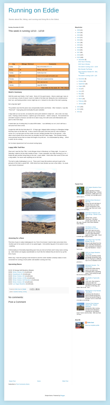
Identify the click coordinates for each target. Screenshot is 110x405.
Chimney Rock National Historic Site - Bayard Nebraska (92, 305)
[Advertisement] (38, 364)
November (82, 79)
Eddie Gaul (90, 322)
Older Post (65, 381)
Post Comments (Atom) (22, 384)
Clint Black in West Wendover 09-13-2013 (91, 227)
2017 (78, 52)
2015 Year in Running (84, 61)
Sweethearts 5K (18, 274)
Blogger (62, 395)
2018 (78, 50)
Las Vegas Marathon (19, 284)
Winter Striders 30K (19, 282)
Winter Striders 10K (19, 276)
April (80, 96)
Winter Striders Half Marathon (22, 280)
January (81, 103)
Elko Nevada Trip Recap (85, 69)
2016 (78, 55)
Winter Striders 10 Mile (20, 278)
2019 (78, 47)
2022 (78, 40)
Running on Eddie (33, 10)
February (81, 101)
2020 (78, 45)
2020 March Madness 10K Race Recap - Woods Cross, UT (93, 214)
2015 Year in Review (84, 64)
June (80, 91)
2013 (78, 109)
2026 (78, 30)
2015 (78, 57)
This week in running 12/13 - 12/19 (88, 66)
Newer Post (12, 381)
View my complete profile (92, 325)
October (81, 81)
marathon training (17, 291)
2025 (78, 32)
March (80, 98)
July (80, 88)
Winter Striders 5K (18, 272)
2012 (78, 111)
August (81, 86)
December (82, 59)
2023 (78, 37)
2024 (78, 35)
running (25, 291)
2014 (78, 106)
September (82, 84)
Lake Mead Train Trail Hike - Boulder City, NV (93, 240)
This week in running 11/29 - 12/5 (87, 75)
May (80, 93)
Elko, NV (50, 66)
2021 (78, 42)
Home (39, 381)
